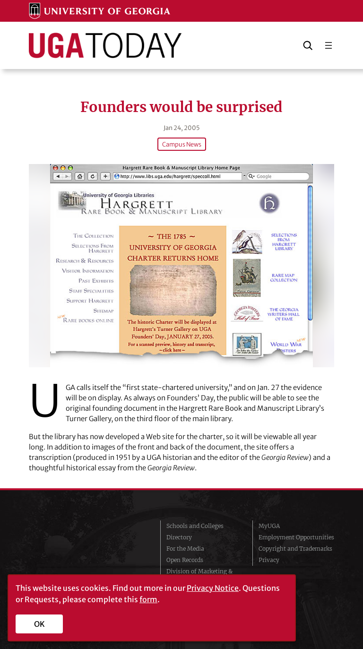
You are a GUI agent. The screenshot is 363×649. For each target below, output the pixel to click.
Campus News (181, 144)
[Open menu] (328, 45)
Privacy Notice (213, 588)
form (148, 599)
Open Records (184, 559)
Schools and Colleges (195, 525)
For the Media (185, 548)
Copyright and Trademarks (295, 548)
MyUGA (269, 525)
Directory (179, 537)
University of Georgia (82, 553)
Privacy (269, 559)
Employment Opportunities (296, 537)
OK (39, 624)
